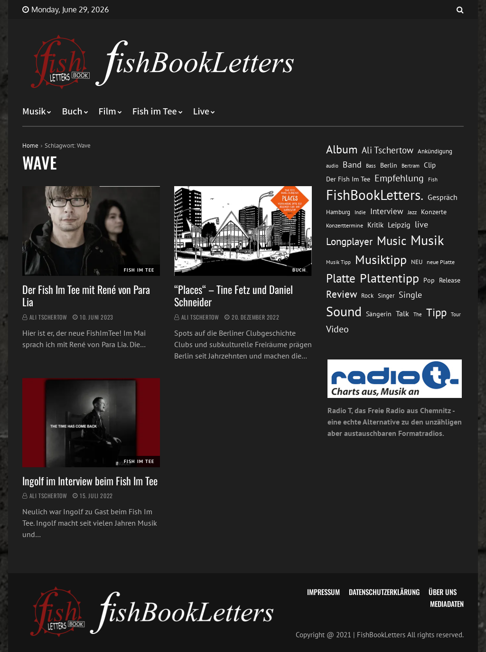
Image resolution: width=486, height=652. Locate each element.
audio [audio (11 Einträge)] (332, 165)
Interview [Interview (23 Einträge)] (386, 211)
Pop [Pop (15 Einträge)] (429, 280)
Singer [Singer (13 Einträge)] (386, 296)
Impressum (323, 591)
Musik (34, 111)
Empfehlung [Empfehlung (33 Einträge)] (399, 178)
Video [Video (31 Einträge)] (337, 329)
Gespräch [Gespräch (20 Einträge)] (443, 197)
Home (30, 146)
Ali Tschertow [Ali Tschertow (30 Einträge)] (387, 150)
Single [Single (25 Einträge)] (410, 294)
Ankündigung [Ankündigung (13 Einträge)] (435, 151)
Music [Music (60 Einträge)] (391, 240)
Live (201, 111)
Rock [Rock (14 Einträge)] (367, 295)
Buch (72, 111)
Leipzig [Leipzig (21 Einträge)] (399, 224)
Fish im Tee (154, 111)
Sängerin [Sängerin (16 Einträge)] (379, 314)
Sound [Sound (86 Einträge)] (344, 311)
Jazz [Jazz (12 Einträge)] (412, 212)
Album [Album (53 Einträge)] (341, 149)
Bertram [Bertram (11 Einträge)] (411, 165)
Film (107, 111)
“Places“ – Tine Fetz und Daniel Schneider (233, 295)
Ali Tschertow (48, 317)
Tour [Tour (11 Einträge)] (456, 314)
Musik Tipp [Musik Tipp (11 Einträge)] (338, 261)
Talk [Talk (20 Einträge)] (402, 313)
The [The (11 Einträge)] (417, 314)
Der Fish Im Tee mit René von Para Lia (86, 295)
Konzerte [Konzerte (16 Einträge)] (434, 212)
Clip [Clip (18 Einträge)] (430, 165)
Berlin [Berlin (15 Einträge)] (388, 165)
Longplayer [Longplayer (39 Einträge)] (349, 241)
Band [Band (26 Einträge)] (352, 164)
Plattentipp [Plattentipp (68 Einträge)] (389, 278)
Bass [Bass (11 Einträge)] (371, 165)
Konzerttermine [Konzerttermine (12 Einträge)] (344, 225)
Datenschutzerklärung (384, 591)
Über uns (443, 591)
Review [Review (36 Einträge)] (341, 294)
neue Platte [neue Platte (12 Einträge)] (441, 261)
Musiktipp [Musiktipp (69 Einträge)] (381, 259)
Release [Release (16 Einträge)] (449, 280)
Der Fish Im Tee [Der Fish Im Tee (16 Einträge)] (348, 179)
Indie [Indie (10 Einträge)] (360, 212)
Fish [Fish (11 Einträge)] (433, 179)
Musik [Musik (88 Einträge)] (427, 240)
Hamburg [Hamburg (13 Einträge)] (338, 212)
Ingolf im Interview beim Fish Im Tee (90, 480)
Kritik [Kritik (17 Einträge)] (375, 224)
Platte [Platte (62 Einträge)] (340, 278)
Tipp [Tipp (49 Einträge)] (436, 312)
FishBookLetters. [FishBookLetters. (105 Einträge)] (374, 195)
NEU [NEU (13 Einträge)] (416, 262)
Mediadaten (447, 603)
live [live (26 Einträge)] (421, 224)
